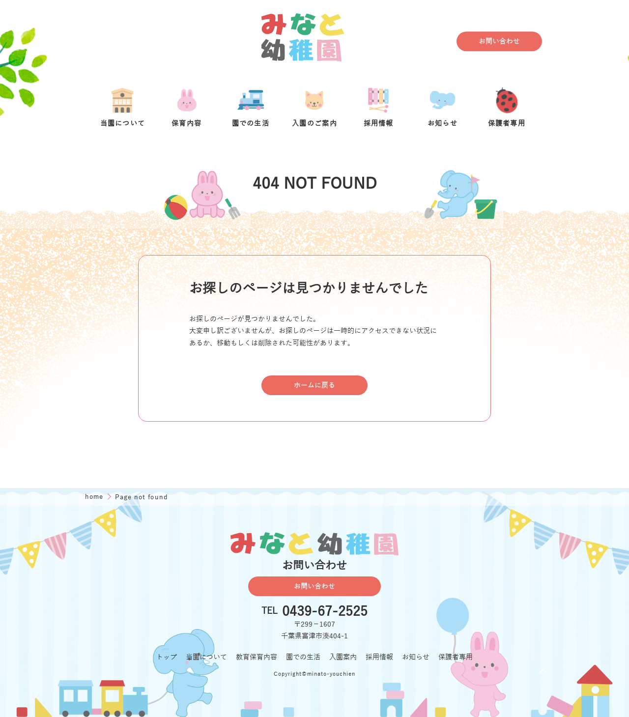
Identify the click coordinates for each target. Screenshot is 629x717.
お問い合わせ (499, 41)
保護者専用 (455, 657)
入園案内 (343, 657)
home (95, 496)
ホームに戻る (314, 385)
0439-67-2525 (325, 611)
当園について (206, 657)
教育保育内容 (256, 657)
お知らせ (415, 657)
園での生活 (303, 657)
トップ (166, 657)
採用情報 (379, 657)
